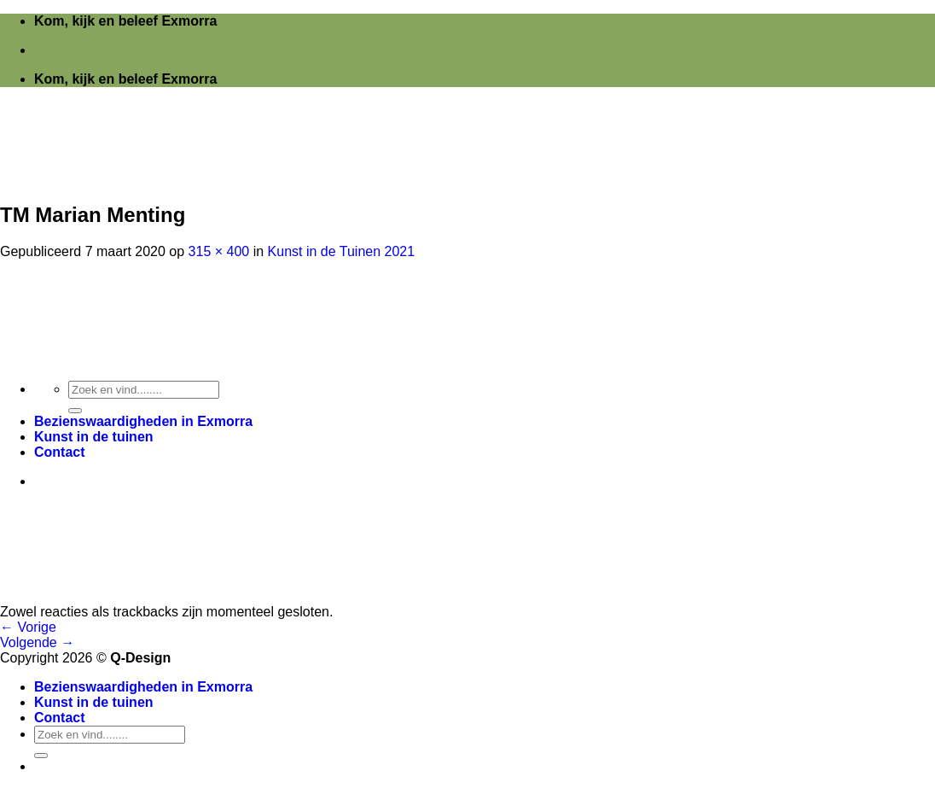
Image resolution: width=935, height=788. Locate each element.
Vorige (28, 627)
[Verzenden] (41, 755)
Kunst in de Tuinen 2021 (341, 251)
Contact (59, 717)
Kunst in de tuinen (94, 702)
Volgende (37, 642)
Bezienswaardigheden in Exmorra (143, 687)
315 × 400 (219, 251)
